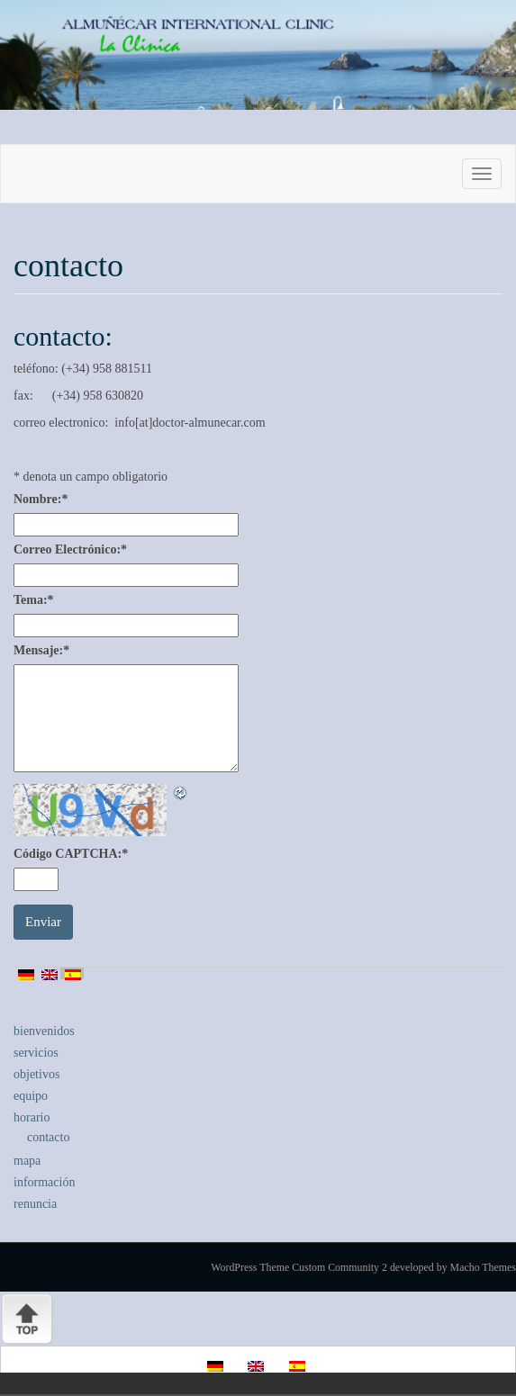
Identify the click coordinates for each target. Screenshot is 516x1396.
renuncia (35, 1204)
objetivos (36, 1074)
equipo (31, 1096)
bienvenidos (44, 1031)
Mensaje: (41, 650)
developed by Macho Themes (453, 1267)
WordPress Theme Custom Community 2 (299, 1267)
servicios (36, 1052)
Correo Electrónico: (70, 549)
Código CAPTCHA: (71, 853)
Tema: (34, 600)
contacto (48, 1137)
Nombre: (41, 499)
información (44, 1182)
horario (32, 1117)
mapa (27, 1160)
